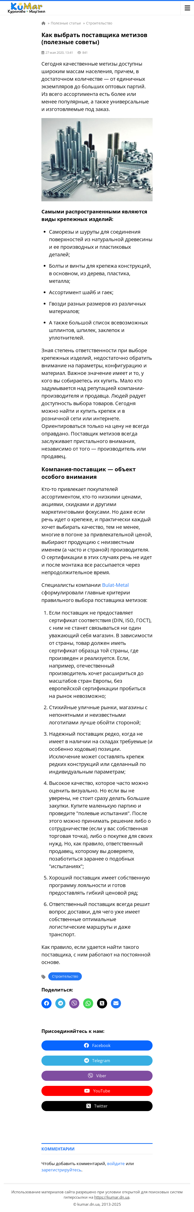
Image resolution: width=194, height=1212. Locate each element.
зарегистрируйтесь (61, 1170)
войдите (116, 1163)
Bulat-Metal (115, 585)
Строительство (65, 976)
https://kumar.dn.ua (111, 1197)
